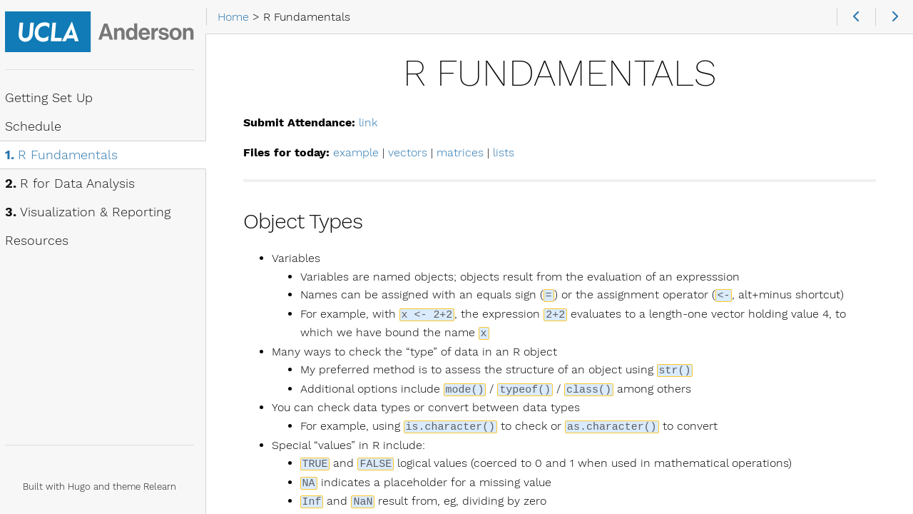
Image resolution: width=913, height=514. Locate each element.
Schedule (39, 127)
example (364, 152)
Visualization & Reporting (94, 213)
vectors (415, 152)
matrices (467, 152)
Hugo (86, 486)
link (376, 122)
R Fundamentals (67, 155)
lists (511, 152)
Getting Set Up (55, 98)
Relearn (167, 486)
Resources (43, 241)
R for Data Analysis (76, 184)
